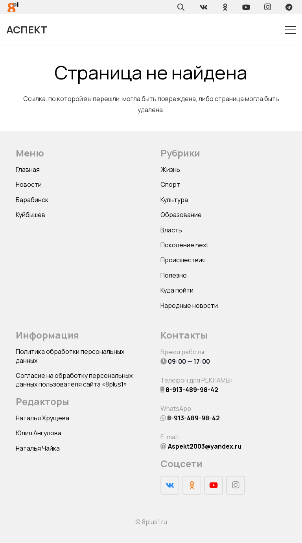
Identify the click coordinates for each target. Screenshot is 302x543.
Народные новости (189, 305)
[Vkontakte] (204, 7)
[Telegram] (289, 7)
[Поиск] (181, 7)
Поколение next (184, 245)
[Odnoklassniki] (225, 7)
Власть (171, 230)
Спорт (170, 184)
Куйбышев (30, 214)
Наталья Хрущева (42, 418)
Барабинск (32, 199)
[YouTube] (246, 7)
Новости (29, 184)
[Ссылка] (13, 7)
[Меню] (290, 30)
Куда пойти (176, 290)
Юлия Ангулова (38, 433)
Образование (181, 214)
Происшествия (183, 260)
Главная (28, 169)
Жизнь (170, 169)
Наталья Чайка (38, 448)
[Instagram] (267, 7)
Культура (174, 199)
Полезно (173, 275)
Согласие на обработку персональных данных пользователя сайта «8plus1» (74, 379)
